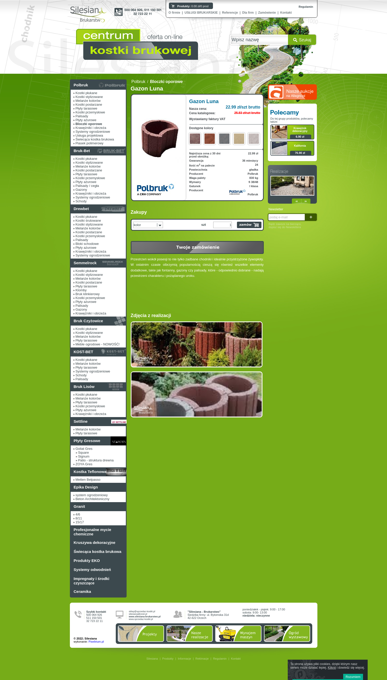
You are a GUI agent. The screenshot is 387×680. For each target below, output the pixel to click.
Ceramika (82, 591)
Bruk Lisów (84, 386)
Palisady (82, 116)
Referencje (230, 12)
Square (83, 452)
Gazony (81, 190)
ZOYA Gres (84, 464)
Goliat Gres (84, 449)
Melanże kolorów (88, 101)
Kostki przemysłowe (90, 112)
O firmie (174, 12)
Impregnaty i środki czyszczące (91, 580)
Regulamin (306, 6)
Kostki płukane (86, 93)
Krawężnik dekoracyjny (299, 129)
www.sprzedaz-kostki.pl (141, 619)
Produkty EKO (87, 560)
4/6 (78, 514)
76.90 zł (300, 152)
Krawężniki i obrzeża (91, 128)
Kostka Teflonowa (90, 471)
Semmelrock (85, 263)
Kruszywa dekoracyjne (95, 542)
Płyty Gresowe (87, 440)
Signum (83, 456)
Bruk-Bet (82, 150)
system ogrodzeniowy (92, 495)
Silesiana (152, 658)
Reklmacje (202, 658)
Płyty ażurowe (86, 120)
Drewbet (81, 208)
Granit (79, 506)
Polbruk (81, 85)
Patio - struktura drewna (96, 460)
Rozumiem (353, 677)
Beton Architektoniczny (93, 499)
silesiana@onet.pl (138, 614)
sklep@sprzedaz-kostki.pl (142, 611)
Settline (81, 421)
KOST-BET (83, 352)
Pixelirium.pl (96, 641)
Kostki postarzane (89, 104)
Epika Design (86, 487)
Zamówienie (267, 12)
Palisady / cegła (87, 186)
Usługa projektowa (89, 135)
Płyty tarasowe (86, 108)
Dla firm (248, 12)
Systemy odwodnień (92, 569)
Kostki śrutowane (88, 220)
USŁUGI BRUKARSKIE (201, 12)
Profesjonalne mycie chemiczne (92, 531)
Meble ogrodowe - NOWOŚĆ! (98, 344)
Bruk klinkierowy (88, 294)
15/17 (80, 522)
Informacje (184, 658)
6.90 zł (300, 136)
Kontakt (286, 12)
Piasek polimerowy (89, 143)
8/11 (79, 518)
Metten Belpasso (88, 480)
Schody (81, 201)
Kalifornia (300, 145)
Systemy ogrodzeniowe (93, 132)
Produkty (167, 658)
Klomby (81, 290)
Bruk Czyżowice (88, 321)
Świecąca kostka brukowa (95, 139)
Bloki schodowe (87, 244)
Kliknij (332, 667)
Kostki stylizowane (89, 97)
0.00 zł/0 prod (193, 6)
